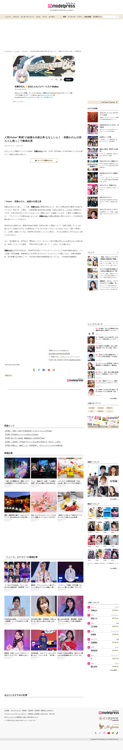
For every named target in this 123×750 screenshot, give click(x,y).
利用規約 (24, 710)
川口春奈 (91, 408)
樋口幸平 (94, 667)
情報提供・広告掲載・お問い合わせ (38, 714)
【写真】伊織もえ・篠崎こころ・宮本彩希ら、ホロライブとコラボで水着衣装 (33, 445)
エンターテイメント (27, 17)
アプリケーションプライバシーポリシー (15, 714)
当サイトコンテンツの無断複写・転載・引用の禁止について (21, 717)
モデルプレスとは (16, 710)
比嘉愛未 (94, 642)
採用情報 (37, 710)
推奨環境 (30, 710)
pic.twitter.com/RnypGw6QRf (59, 354)
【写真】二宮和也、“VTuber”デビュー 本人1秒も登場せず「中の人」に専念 (32, 442)
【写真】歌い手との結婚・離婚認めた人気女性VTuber (24, 438)
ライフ (44, 17)
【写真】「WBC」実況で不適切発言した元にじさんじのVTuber (28, 431)
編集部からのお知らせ (47, 710)
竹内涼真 (100, 408)
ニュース (8, 17)
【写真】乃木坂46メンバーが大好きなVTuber (21, 434)
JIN (92, 411)
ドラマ (79, 17)
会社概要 (6, 710)
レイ (109, 411)
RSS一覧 (51, 714)
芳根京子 (109, 408)
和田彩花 (100, 411)
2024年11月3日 (75, 360)
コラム (38, 17)
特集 (64, 17)
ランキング (71, 17)
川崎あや (94, 610)
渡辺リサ (94, 618)
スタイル (16, 17)
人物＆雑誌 (87, 17)
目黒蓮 (93, 634)
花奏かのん (38, 151)
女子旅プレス (97, 17)
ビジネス (52, 17)
